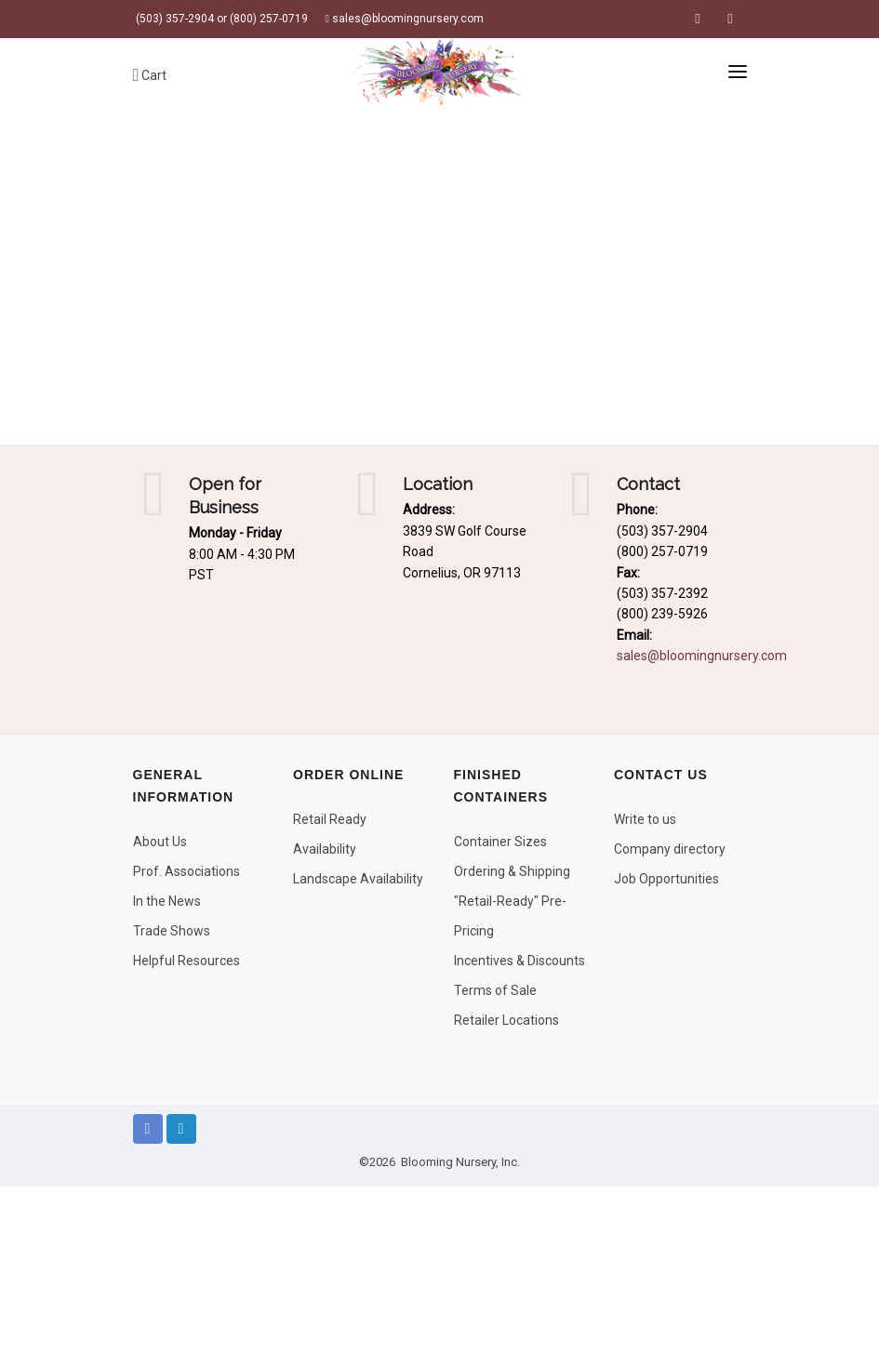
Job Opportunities (666, 878)
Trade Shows (171, 930)
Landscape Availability (358, 878)
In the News (167, 901)
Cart (150, 75)
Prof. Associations (186, 871)
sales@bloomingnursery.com (405, 18)
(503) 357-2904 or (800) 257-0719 (220, 18)
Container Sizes (500, 841)
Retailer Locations (506, 1020)
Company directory (670, 849)
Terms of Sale (495, 990)
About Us (160, 841)
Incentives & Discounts (519, 960)
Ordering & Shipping (512, 871)
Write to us (645, 819)
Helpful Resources (186, 960)
